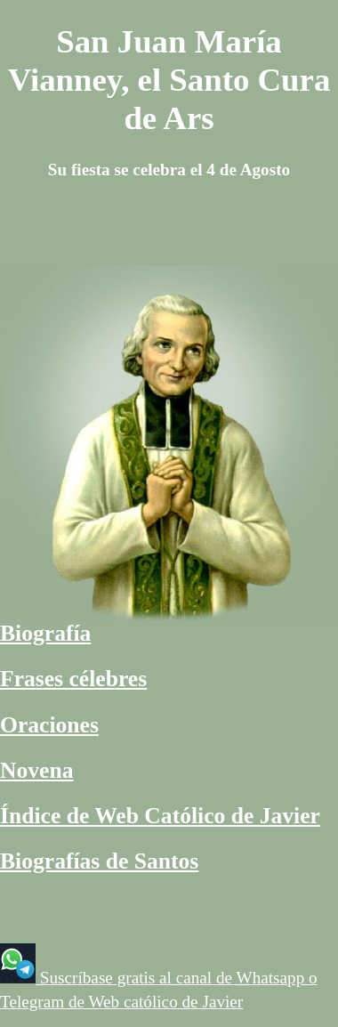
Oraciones (49, 725)
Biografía (45, 633)
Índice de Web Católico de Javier (160, 816)
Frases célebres (73, 678)
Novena (36, 770)
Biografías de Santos (99, 861)
